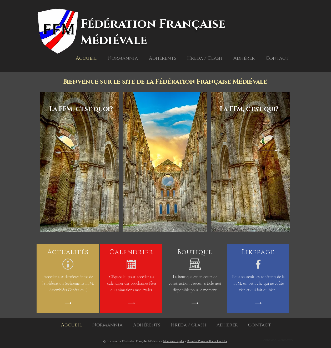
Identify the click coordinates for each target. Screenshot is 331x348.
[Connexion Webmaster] (277, 340)
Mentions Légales (173, 341)
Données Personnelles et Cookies (207, 341)
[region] (80, 174)
